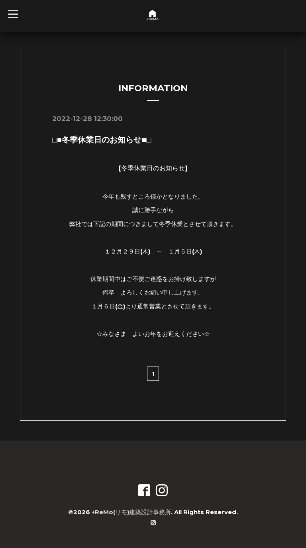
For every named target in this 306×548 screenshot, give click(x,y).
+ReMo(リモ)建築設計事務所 (131, 512)
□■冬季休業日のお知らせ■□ (101, 139)
